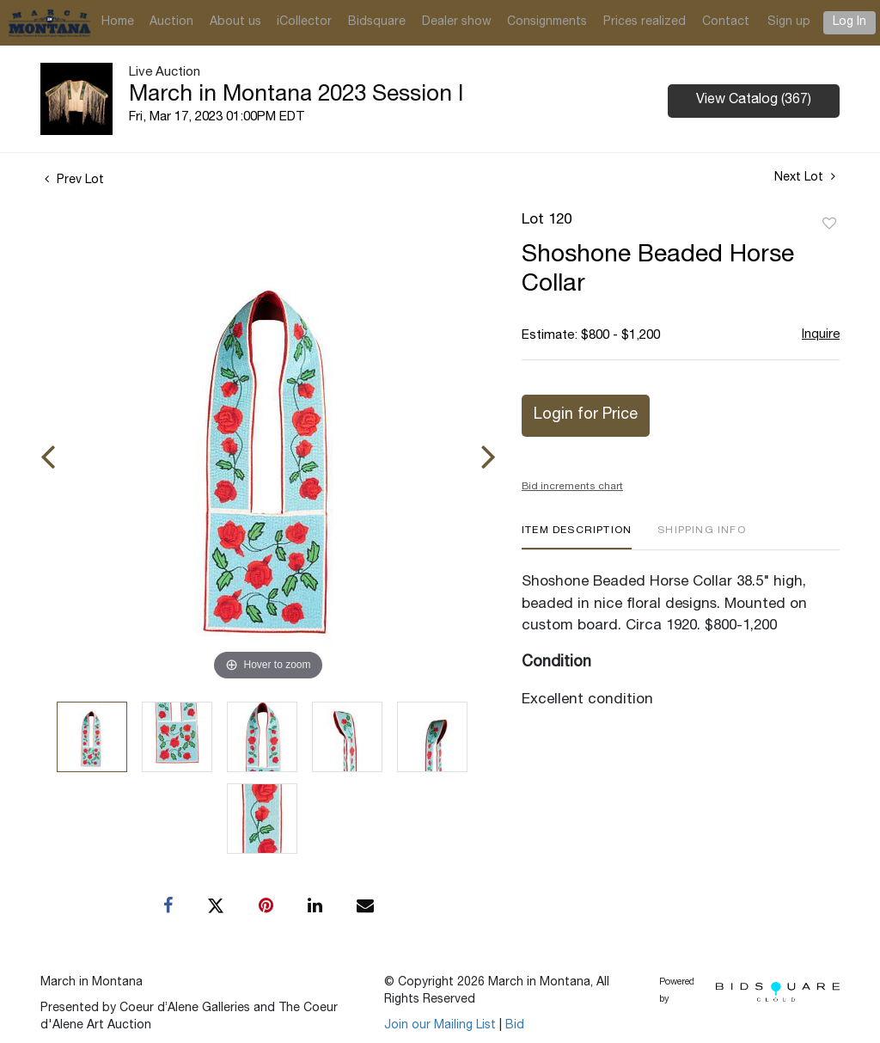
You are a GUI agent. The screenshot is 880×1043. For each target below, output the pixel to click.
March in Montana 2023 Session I (296, 95)
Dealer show (457, 22)
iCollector (304, 22)
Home (117, 22)
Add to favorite (829, 224)
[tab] (577, 537)
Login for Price (586, 415)
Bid (514, 1026)
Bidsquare (377, 22)
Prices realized (644, 22)
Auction (171, 22)
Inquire (821, 334)
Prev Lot (74, 181)
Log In (849, 22)
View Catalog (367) (753, 100)
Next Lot (804, 177)
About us (235, 22)
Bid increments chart (572, 487)
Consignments (547, 22)
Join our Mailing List (440, 1026)
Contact (725, 22)
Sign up (788, 22)
